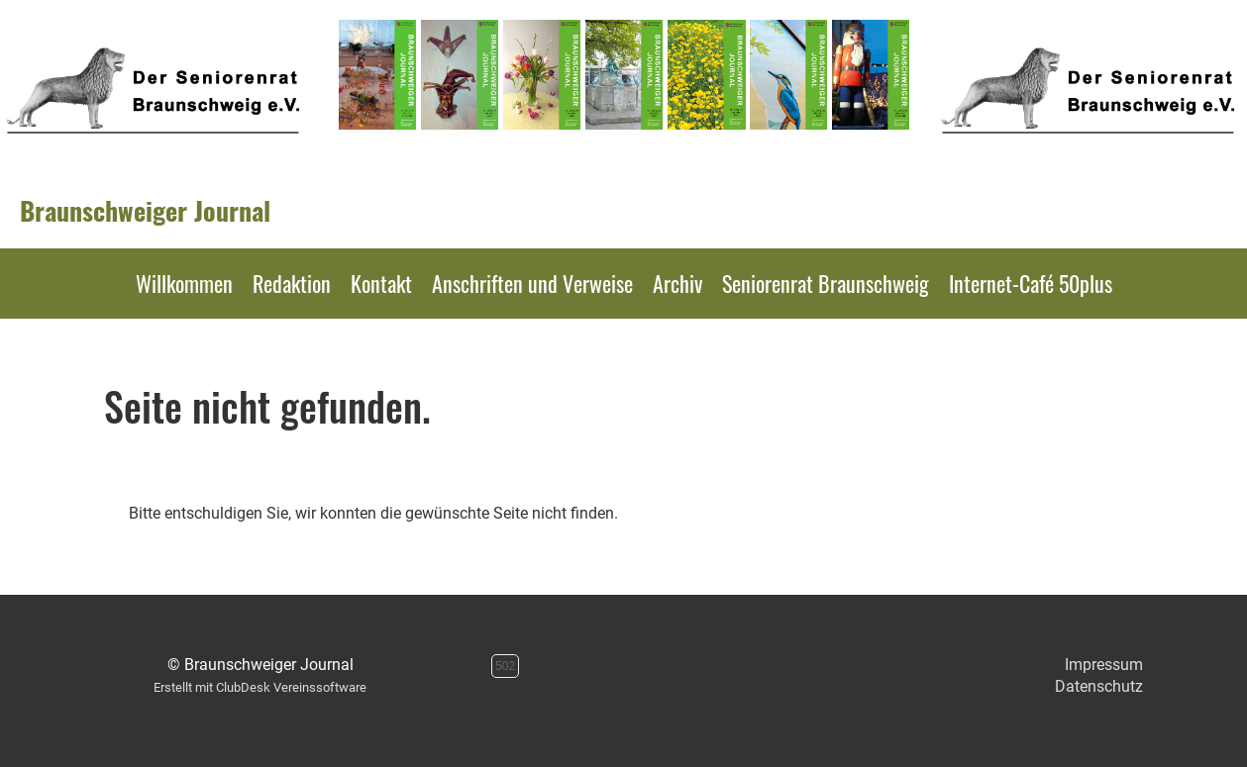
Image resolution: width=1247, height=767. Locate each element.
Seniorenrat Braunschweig (825, 283)
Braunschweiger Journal (145, 211)
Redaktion (292, 283)
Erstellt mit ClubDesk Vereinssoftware (260, 687)
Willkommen (184, 283)
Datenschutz (1099, 686)
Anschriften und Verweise (532, 283)
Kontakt (381, 283)
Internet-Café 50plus (1030, 283)
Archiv (677, 283)
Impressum (1104, 664)
